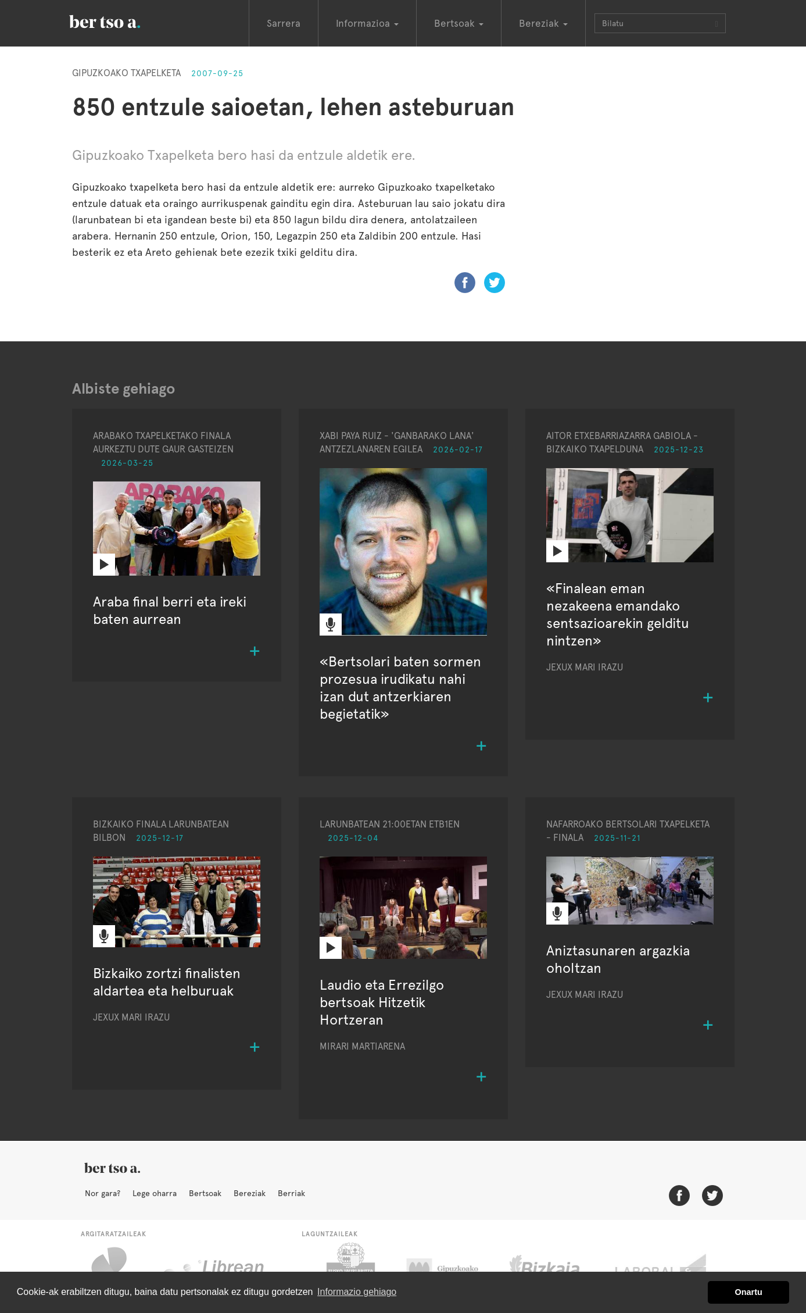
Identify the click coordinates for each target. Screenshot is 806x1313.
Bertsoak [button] (458, 23)
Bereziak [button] (543, 23)
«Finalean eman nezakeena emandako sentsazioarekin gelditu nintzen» (617, 614)
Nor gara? (102, 1193)
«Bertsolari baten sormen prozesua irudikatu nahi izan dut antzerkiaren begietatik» (400, 687)
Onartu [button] (748, 1292)
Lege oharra (154, 1193)
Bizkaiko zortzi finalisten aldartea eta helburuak (167, 982)
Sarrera (283, 23)
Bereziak (250, 1193)
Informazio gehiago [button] (356, 1292)
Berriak (291, 1193)
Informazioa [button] (367, 23)
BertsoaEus (121, 20)
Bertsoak (205, 1193)
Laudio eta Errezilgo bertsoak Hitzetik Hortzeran (382, 1002)
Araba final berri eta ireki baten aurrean (169, 610)
